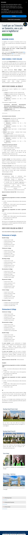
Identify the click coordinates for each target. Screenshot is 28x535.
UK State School (6, 506)
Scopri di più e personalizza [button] (14, 19)
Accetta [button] (14, 16)
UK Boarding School (7, 497)
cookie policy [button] (6, 9)
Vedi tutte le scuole (7, 34)
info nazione (4, 499)
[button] (26, 2)
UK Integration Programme (8, 502)
